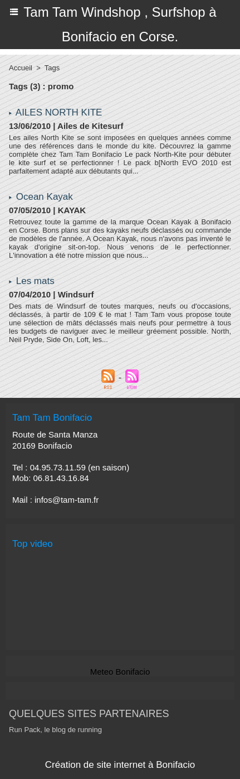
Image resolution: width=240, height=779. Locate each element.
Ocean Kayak (44, 196)
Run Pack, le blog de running (55, 729)
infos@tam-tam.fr (67, 499)
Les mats (35, 281)
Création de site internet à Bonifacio (120, 764)
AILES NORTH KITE (59, 112)
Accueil (20, 68)
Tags (52, 68)
